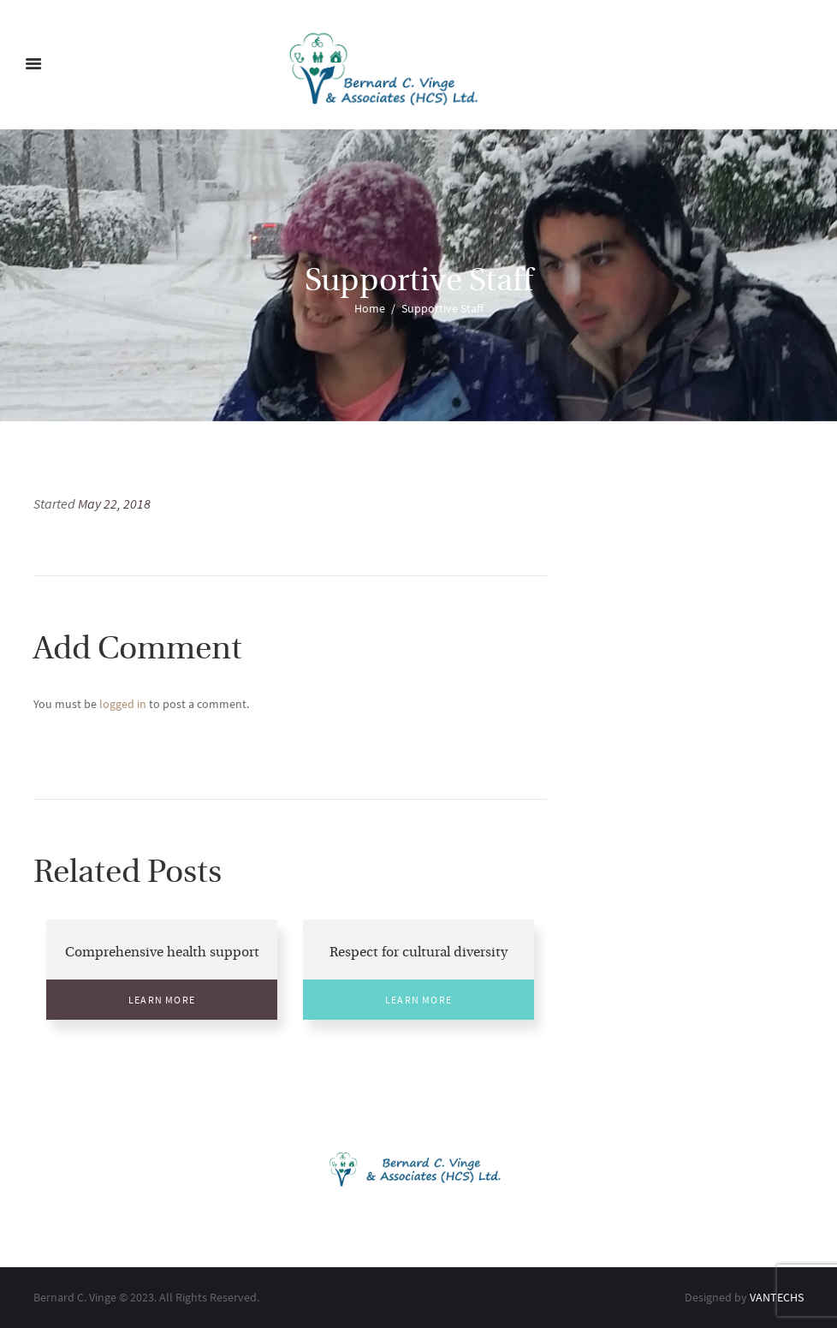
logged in (122, 704)
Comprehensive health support (162, 953)
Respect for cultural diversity (418, 953)
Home (369, 308)
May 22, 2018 (114, 503)
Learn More (161, 999)
